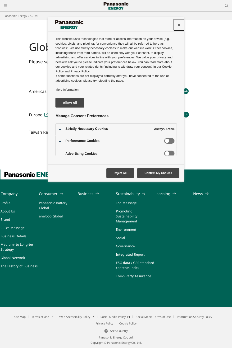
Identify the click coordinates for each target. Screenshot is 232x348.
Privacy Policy (104, 323)
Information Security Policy (194, 317)
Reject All (120, 173)
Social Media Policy (115, 317)
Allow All (70, 103)
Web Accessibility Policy (77, 317)
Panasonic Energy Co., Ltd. (21, 16)
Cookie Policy (127, 323)
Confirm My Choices (158, 173)
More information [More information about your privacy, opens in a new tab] (66, 89)
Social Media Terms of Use (153, 317)
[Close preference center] (179, 25)
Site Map (20, 317)
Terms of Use (42, 317)
